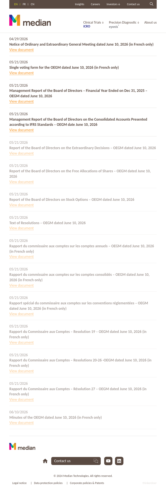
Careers (95, 4)
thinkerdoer (150, 483)
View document (21, 49)
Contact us (133, 4)
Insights (79, 4)
